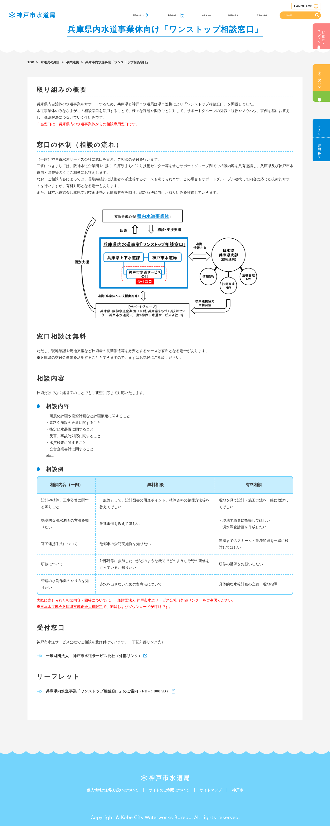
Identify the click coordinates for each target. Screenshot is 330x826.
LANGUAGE (306, 6)
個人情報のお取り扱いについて (112, 790)
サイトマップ (211, 790)
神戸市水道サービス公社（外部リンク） (170, 600)
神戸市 (237, 790)
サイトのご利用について (169, 790)
